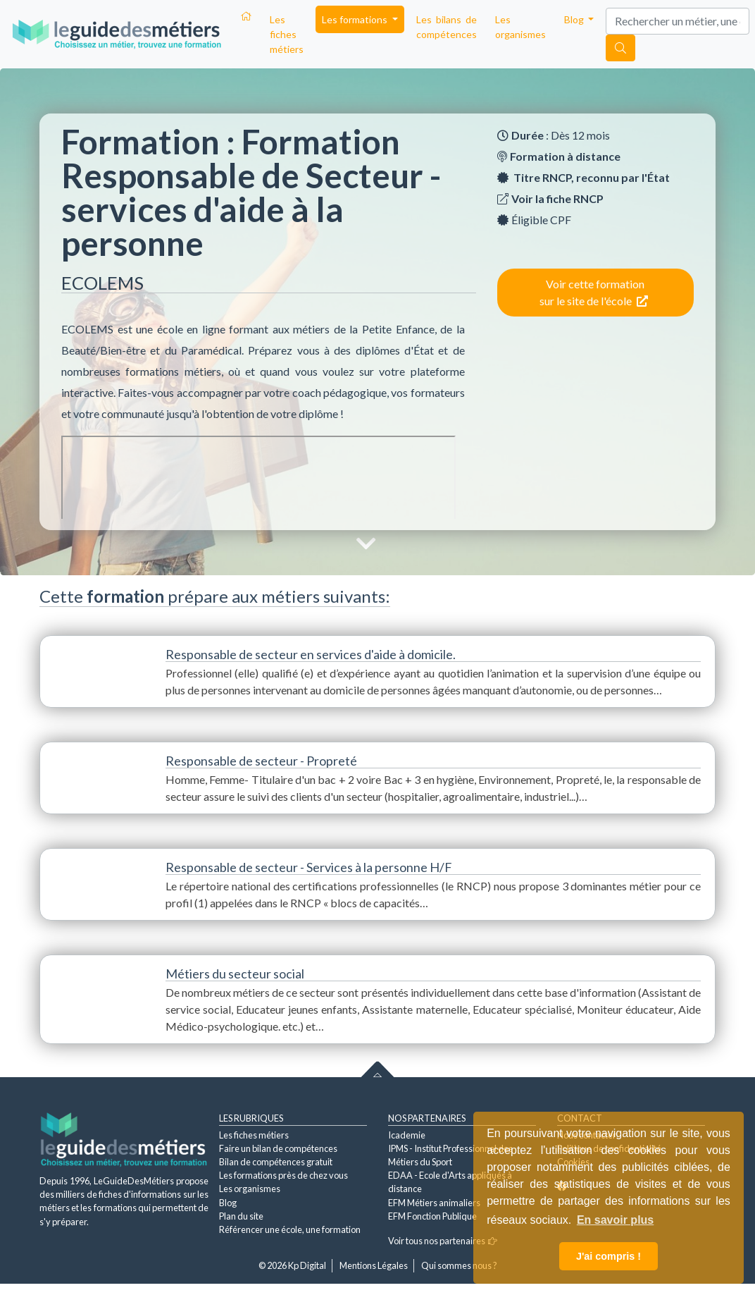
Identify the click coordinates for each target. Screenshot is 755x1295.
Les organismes (520, 26)
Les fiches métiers (287, 34)
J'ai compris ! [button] (608, 1256)
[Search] (677, 21)
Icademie (406, 1135)
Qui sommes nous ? (459, 1265)
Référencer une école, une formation (290, 1229)
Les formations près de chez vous (283, 1175)
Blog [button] (575, 19)
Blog (228, 1202)
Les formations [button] (355, 19)
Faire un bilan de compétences (278, 1148)
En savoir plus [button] (615, 1220)
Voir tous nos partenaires (442, 1240)
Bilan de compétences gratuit (275, 1161)
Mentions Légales (373, 1265)
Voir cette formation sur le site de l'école (593, 292)
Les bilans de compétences (446, 26)
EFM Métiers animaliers (434, 1202)
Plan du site (241, 1216)
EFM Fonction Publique (432, 1216)
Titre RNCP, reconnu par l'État (591, 177)
